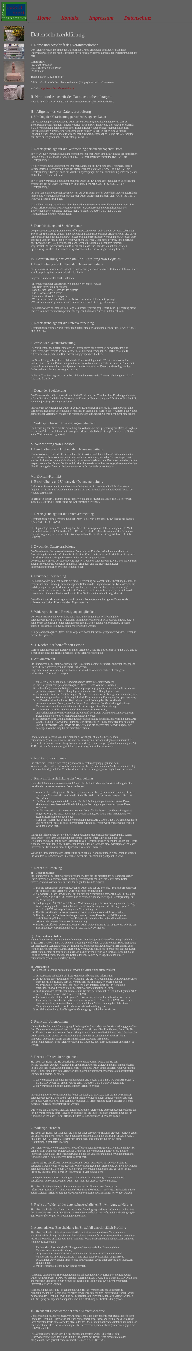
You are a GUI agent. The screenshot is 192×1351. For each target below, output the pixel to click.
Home (44, 18)
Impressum (101, 18)
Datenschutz (137, 18)
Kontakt (70, 18)
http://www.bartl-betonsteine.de (58, 88)
